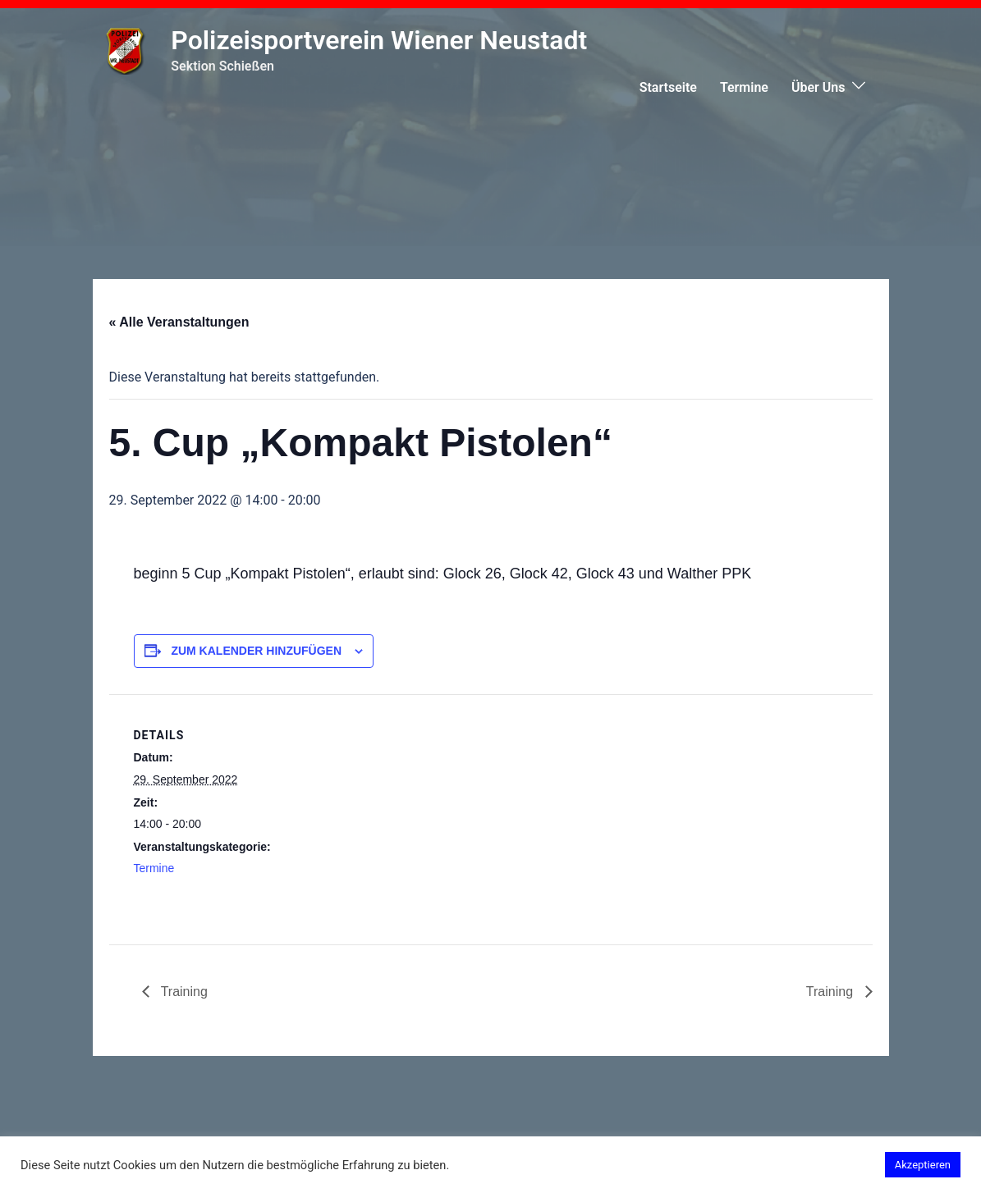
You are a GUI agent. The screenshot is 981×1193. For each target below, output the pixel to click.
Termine (744, 87)
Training (183, 992)
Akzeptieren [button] (923, 1165)
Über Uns (818, 87)
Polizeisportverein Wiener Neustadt (379, 40)
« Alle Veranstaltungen (179, 322)
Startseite (668, 87)
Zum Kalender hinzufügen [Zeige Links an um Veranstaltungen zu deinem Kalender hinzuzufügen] (256, 650)
